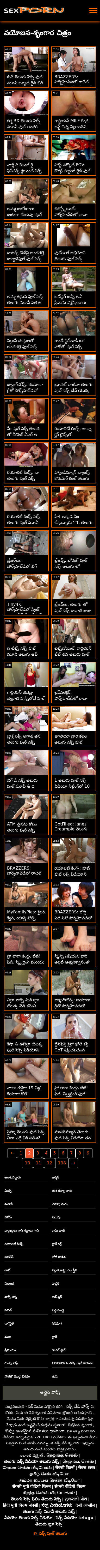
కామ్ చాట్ (58, 1230)
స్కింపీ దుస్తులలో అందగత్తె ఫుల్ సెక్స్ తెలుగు (22, 346)
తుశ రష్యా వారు (62, 1191)
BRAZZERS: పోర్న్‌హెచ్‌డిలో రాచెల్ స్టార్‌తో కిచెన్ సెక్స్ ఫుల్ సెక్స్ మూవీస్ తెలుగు (72, 85)
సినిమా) (57, 1323)
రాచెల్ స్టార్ (58, 1350)
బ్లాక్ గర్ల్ (56, 1244)
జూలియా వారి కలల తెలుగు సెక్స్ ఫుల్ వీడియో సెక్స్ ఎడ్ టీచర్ (73, 742)
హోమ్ (8, 1217)
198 (62, 1162)
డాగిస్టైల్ (9, 1323)
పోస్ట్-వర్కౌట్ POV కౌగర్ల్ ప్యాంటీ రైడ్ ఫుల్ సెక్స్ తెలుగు (72, 170)
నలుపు (56, 1217)
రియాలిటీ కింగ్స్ (13, 1244)
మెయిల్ (9, 1283)
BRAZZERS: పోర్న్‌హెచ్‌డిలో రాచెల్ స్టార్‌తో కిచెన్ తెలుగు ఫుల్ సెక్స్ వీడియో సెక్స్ (25, 877)
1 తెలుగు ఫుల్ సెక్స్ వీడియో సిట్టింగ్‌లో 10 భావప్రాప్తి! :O (72, 786)
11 (38, 1162)
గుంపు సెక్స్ (11, 1363)
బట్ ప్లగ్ (57, 1297)
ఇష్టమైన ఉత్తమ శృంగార (46, 1424)
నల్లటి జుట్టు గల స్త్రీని (64, 1270)
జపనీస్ (8, 1257)
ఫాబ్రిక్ (55, 1283)
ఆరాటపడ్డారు (12, 1177)
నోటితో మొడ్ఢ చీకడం (16, 1376)
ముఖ (7, 1337)
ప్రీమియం (10, 1350)
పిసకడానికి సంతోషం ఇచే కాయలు (72, 1363)
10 (27, 1162)
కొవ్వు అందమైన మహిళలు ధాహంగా (35, 1430)
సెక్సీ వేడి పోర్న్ (77, 1406)
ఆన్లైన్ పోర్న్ (50, 1392)
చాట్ (7, 1270)
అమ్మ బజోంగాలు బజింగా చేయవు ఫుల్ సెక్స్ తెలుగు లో (24, 214)
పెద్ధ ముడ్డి (58, 1310)
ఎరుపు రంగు (59, 1204)
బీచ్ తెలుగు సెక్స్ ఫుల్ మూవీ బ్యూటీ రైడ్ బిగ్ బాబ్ (25, 82)
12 (49, 1162)
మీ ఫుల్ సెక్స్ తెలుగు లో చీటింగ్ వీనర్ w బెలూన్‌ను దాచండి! (24, 434)
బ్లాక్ (54, 1337)
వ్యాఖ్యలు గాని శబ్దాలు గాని (21, 1230)
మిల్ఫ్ (7, 1191)
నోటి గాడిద (58, 1257)
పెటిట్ (7, 1310)
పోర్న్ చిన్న (10, 1297)
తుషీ (55, 1376)
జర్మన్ (55, 1177)
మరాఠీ (8, 1204)
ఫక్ (30, 1406)
